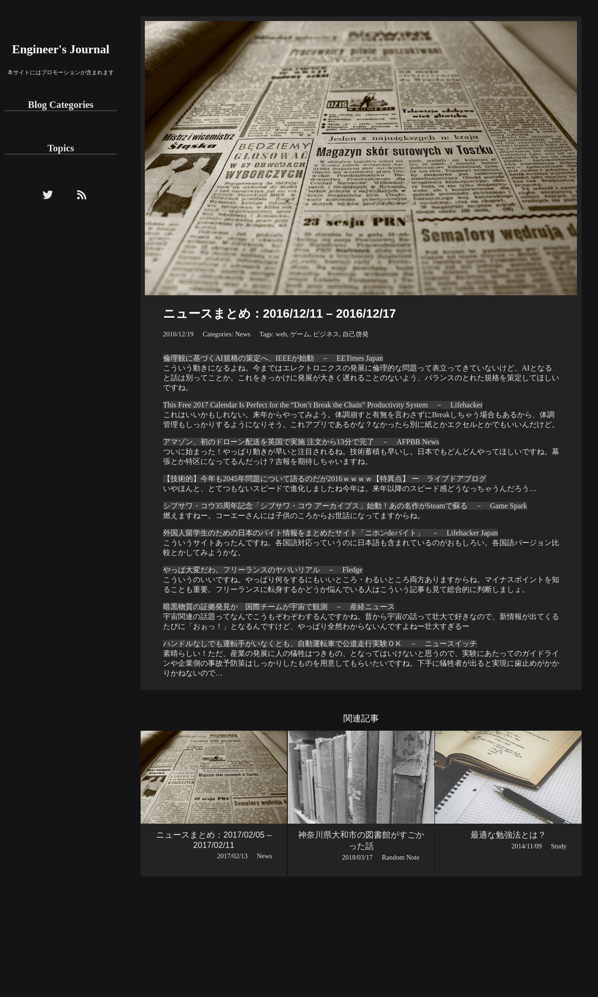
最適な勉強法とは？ (508, 835)
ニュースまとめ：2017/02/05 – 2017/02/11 (213, 840)
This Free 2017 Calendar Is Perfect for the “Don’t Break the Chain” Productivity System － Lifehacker (323, 405)
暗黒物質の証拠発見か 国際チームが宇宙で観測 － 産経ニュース (279, 607)
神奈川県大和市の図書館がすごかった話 (361, 840)
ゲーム (300, 334)
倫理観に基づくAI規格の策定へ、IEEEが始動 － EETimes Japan (273, 358)
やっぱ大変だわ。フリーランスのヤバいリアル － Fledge (263, 570)
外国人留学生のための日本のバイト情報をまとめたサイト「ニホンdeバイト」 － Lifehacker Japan (330, 533)
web (281, 334)
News (242, 334)
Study (559, 846)
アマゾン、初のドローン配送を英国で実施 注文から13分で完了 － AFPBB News (301, 442)
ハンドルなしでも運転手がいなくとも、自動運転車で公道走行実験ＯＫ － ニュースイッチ (320, 644)
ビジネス (326, 334)
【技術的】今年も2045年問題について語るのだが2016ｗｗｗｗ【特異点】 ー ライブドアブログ (324, 479)
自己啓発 (355, 334)
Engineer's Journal (60, 49)
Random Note (400, 857)
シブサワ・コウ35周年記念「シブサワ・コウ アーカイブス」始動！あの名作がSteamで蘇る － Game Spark (345, 506)
